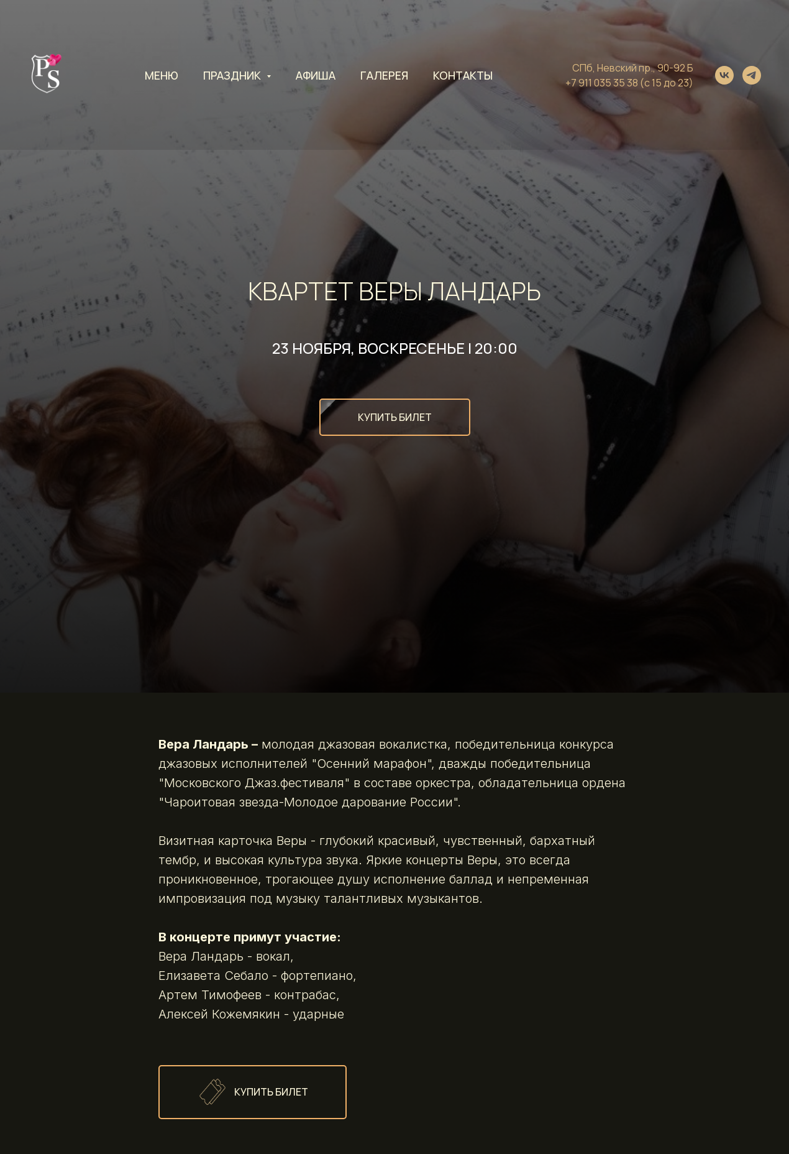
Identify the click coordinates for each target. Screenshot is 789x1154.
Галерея (384, 75)
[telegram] (751, 75)
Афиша (315, 75)
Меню (161, 75)
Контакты (463, 75)
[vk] (724, 75)
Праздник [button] (233, 75)
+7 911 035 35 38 (601, 83)
